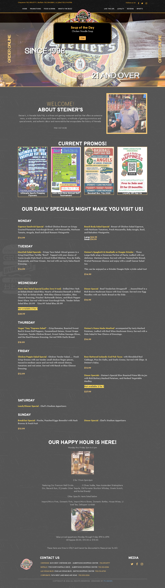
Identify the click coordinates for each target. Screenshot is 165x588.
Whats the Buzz (65, 9)
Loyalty (120, 9)
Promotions (35, 9)
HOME (24, 9)
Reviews (130, 9)
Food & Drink (49, 9)
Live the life (109, 9)
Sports (140, 9)
